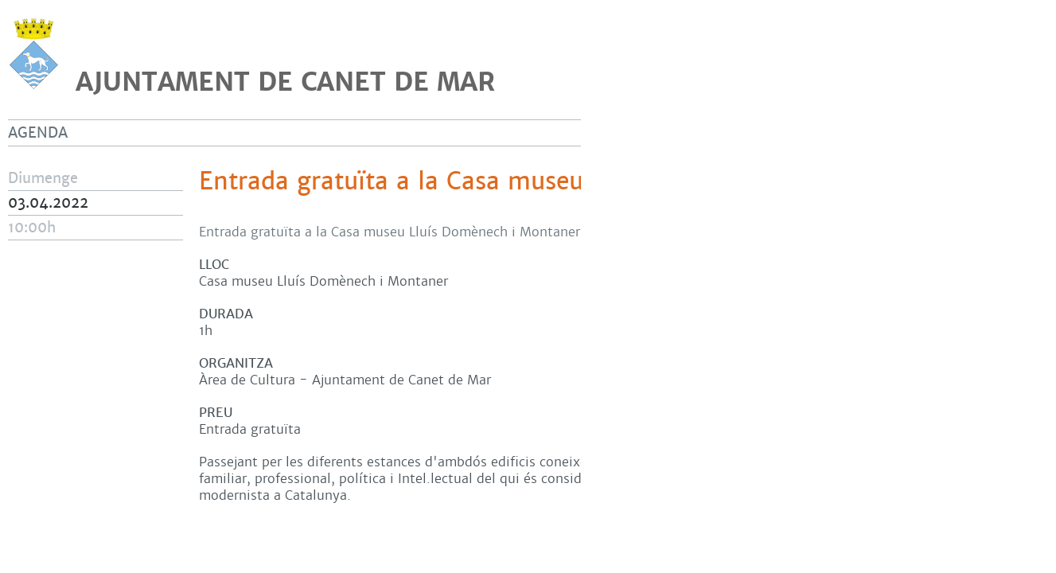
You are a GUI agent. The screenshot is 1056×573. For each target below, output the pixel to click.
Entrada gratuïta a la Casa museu (391, 181)
